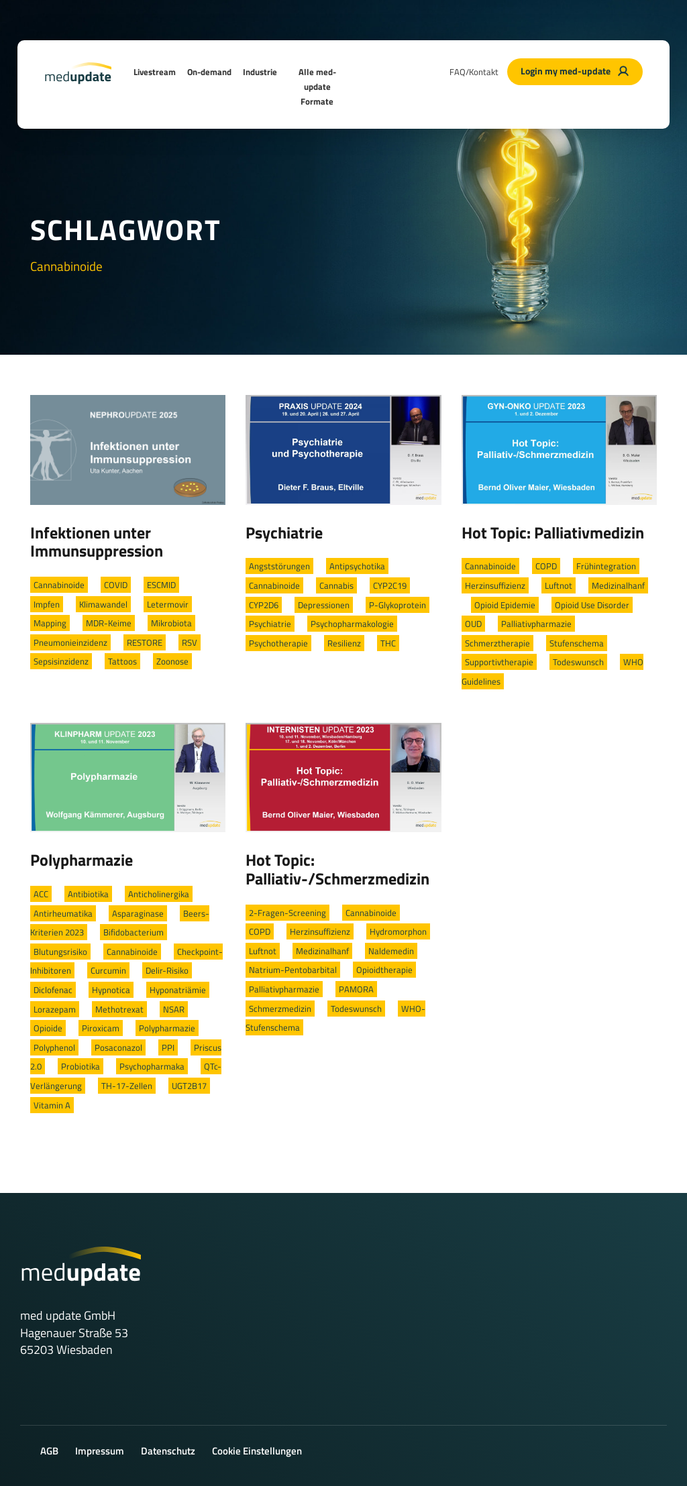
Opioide (48, 1028)
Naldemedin (391, 951)
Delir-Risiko (167, 970)
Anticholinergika (158, 894)
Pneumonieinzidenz (70, 642)
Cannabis (336, 585)
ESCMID (161, 584)
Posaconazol (118, 1047)
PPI (168, 1047)
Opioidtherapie (384, 969)
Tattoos (122, 661)
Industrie (260, 71)
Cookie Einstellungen (257, 1451)
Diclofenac (53, 989)
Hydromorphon (398, 931)
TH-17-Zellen (126, 1085)
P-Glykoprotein (397, 605)
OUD (473, 623)
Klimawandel (103, 604)
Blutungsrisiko (60, 951)
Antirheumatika (63, 913)
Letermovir (168, 604)
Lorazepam (55, 1009)
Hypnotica (111, 989)
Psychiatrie (284, 532)
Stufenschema (576, 643)
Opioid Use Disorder (592, 605)
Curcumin (108, 970)
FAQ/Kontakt (474, 71)
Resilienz (344, 643)
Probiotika (80, 1066)
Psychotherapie (278, 643)
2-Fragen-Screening (287, 912)
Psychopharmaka (151, 1066)
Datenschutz (168, 1451)
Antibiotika (88, 894)
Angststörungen (279, 566)
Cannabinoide (59, 584)
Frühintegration (606, 566)
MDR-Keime (108, 623)
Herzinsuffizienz (495, 585)
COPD (546, 566)
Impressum (99, 1451)
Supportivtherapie (499, 662)
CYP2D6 (263, 605)
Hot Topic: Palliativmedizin (553, 532)
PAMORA (356, 989)
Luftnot (558, 585)
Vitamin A (52, 1105)
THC (388, 643)
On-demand (209, 71)
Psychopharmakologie (352, 623)
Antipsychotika (357, 566)
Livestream (155, 71)
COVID (115, 584)
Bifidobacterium (133, 932)
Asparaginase (138, 913)
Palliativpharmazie (536, 623)
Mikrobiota (171, 623)
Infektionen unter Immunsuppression (96, 541)
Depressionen (324, 605)
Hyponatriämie (178, 989)
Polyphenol (54, 1047)
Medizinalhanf (618, 585)
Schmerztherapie (497, 643)
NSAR (173, 1009)
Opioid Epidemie (504, 605)
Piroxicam (100, 1028)
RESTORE (144, 642)
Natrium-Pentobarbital (293, 969)
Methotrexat (119, 1009)
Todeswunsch (578, 662)
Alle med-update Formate (317, 86)
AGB (49, 1451)
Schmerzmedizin (280, 1008)
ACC (41, 894)
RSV (189, 642)
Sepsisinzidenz (61, 661)
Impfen (47, 604)
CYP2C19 (390, 585)
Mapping (50, 623)
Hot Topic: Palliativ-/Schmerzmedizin (337, 869)
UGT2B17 (189, 1085)
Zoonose (172, 661)
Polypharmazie (81, 860)
